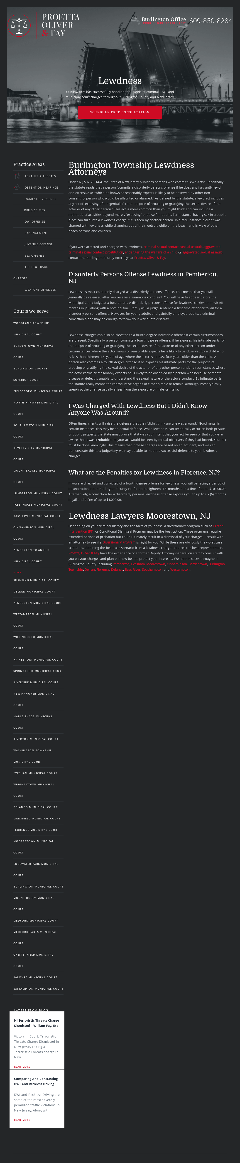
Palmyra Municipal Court (35, 977)
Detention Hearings (42, 187)
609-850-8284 (210, 20)
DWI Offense (35, 222)
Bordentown (198, 564)
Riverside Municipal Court (36, 682)
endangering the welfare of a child (151, 252)
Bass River (132, 569)
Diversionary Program (119, 542)
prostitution (114, 252)
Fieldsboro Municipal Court (37, 391)
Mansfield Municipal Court (37, 818)
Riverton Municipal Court (36, 739)
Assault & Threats (40, 176)
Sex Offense (35, 256)
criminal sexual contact (161, 247)
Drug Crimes (34, 210)
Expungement (36, 233)
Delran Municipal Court (34, 591)
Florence (102, 569)
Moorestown (155, 564)
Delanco (117, 569)
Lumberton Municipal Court (37, 493)
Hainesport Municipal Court (38, 659)
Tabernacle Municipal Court (37, 504)
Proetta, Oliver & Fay (149, 258)
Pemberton (121, 564)
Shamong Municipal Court (36, 580)
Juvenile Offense (39, 244)
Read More (22, 1066)
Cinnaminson (177, 564)
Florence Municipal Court (36, 829)
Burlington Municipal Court (38, 886)
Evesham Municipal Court (35, 773)
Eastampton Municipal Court (38, 988)
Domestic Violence (40, 199)
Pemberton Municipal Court (37, 603)
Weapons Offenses (40, 290)
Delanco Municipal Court (35, 807)
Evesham (138, 564)
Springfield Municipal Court (38, 671)
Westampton (180, 569)
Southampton (152, 569)
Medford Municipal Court (35, 920)
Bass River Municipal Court (37, 516)
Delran (90, 569)
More (17, 572)
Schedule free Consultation (120, 112)
